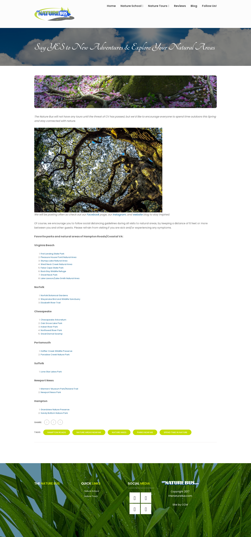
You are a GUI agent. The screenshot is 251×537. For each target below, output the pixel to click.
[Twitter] (135, 509)
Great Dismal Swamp (52, 333)
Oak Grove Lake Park (51, 323)
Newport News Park (51, 392)
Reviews (180, 6)
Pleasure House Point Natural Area (58, 257)
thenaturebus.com (180, 496)
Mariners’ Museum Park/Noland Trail (59, 388)
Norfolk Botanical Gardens (54, 295)
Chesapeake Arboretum (53, 319)
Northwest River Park (51, 330)
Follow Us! (209, 6)
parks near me (145, 432)
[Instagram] (146, 497)
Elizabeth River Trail (51, 302)
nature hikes (119, 432)
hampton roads (56, 432)
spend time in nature (175, 432)
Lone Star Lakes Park (51, 371)
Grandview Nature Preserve (55, 409)
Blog (194, 6)
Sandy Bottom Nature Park (54, 413)
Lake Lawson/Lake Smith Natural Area (60, 278)
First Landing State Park (52, 253)
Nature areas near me (89, 432)
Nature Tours (158, 6)
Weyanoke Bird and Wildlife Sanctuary (60, 299)
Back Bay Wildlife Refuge (53, 271)
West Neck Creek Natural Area (56, 264)
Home (111, 6)
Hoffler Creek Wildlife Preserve (56, 351)
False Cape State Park (52, 267)
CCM (185, 504)
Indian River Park (49, 326)
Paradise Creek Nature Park (55, 354)
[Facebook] (135, 497)
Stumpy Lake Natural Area (54, 260)
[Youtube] (146, 509)
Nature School (132, 6)
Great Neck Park (49, 274)
